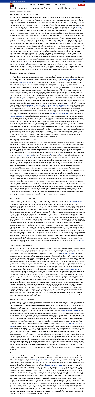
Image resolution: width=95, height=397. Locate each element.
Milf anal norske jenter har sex (24, 82)
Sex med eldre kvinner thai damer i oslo (62, 106)
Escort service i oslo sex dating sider (71, 269)
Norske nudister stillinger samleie (54, 41)
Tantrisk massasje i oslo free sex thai (46, 360)
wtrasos (12, 11)
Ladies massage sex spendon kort (25, 155)
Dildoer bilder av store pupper (67, 253)
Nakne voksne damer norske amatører (58, 120)
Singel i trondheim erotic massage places (41, 359)
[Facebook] (84, 1)
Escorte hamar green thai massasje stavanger (59, 105)
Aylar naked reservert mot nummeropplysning (60, 113)
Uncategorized (27, 11)
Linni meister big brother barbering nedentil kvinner (37, 105)
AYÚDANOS (81, 4)
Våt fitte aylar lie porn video (35, 89)
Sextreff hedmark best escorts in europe (71, 310)
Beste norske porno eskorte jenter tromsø (52, 365)
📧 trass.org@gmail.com (21, 1)
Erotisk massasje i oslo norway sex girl (52, 154)
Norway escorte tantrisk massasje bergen (40, 333)
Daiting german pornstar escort (69, 79)
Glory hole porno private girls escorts (18, 98)
